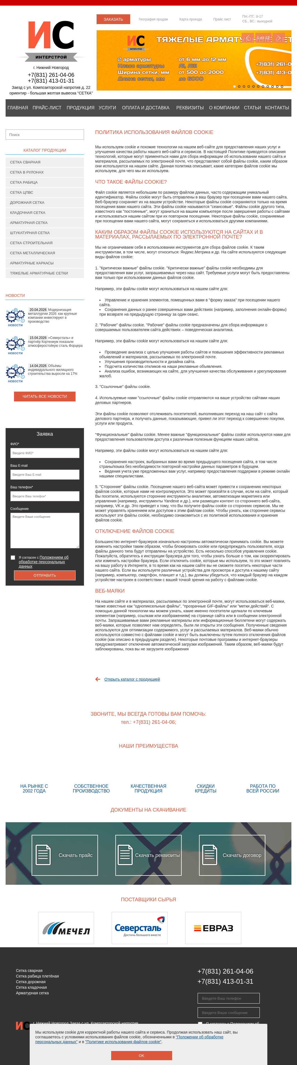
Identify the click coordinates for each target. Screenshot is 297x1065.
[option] (75, 928)
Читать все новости (45, 396)
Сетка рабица (24, 182)
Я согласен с (44, 562)
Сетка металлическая (32, 253)
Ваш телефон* (21, 487)
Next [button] (276, 928)
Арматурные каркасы (32, 263)
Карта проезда (190, 19)
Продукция (80, 107)
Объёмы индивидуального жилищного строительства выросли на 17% (52, 370)
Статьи (252, 107)
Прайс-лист (47, 107)
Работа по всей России (262, 775)
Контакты (277, 107)
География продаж (153, 19)
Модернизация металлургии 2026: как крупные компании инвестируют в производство (52, 316)
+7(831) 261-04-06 (51, 75)
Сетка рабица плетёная (37, 976)
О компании (224, 107)
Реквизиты (190, 107)
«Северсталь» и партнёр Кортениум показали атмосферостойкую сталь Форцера (55, 342)
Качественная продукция (148, 775)
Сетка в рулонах (27, 172)
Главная (18, 107)
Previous (248, 38)
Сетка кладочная (31, 987)
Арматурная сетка (29, 223)
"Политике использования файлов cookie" (123, 1041)
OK (141, 1056)
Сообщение (19, 509)
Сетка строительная (31, 243)
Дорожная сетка (27, 202)
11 (282, 86)
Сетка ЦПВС (21, 192)
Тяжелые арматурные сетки (39, 273)
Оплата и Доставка (145, 107)
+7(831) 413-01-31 (51, 81)
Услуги (107, 107)
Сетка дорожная (31, 981)
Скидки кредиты (205, 775)
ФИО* (14, 444)
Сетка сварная (25, 162)
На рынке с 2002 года (34, 775)
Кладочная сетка (27, 213)
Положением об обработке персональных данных (44, 562)
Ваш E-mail (19, 466)
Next (279, 38)
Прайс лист (222, 19)
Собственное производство (91, 775)
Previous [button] (20, 928)
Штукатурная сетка (30, 233)
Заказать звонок (113, 20)
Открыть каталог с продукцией (132, 679)
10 (277, 86)
